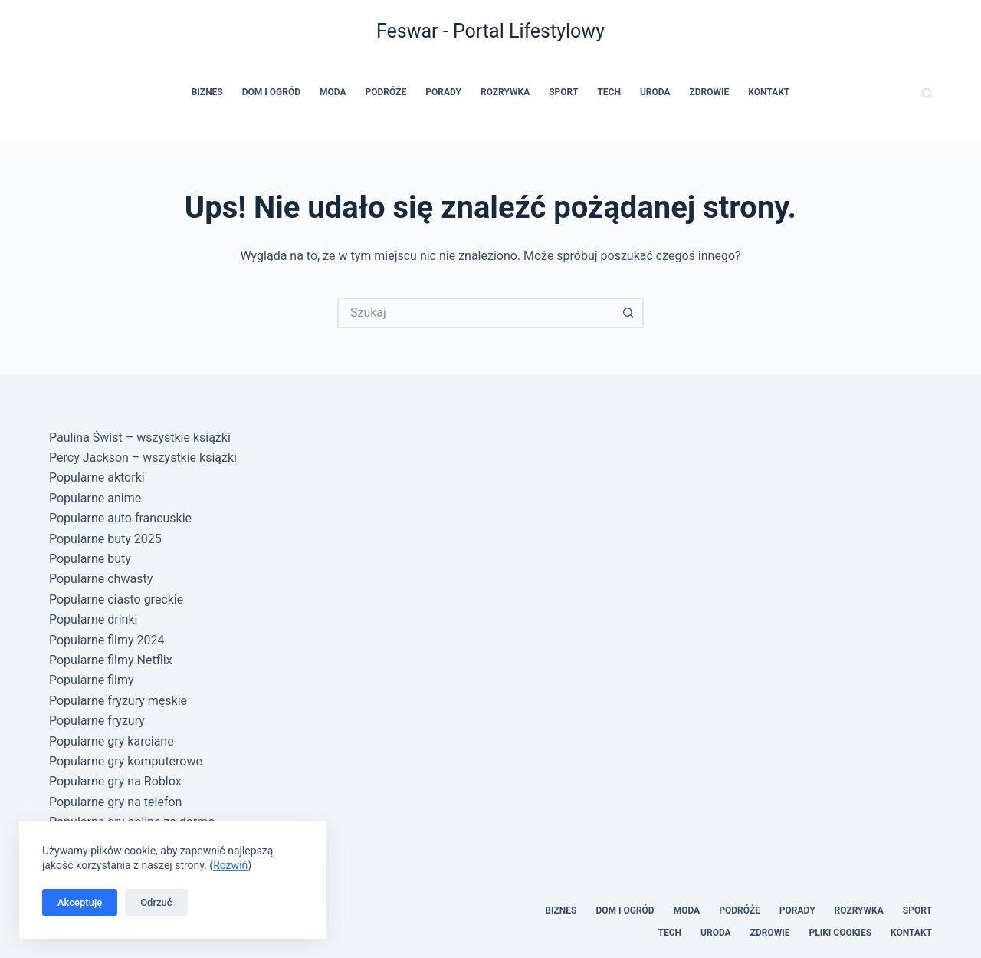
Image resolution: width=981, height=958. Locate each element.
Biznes (207, 92)
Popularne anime (95, 498)
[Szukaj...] (475, 313)
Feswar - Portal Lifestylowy (490, 31)
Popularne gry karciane (111, 741)
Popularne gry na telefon (115, 802)
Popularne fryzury (97, 720)
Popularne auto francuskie (120, 518)
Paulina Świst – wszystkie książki (140, 437)
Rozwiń (230, 865)
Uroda (655, 92)
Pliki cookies (840, 932)
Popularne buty (90, 558)
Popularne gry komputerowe (125, 761)
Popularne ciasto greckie (116, 599)
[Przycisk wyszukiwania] (628, 313)
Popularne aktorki (97, 477)
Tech (609, 92)
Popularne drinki (93, 619)
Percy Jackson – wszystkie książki (143, 457)
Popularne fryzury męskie (118, 700)
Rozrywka (505, 92)
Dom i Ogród (271, 92)
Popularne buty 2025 (105, 539)
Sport (563, 92)
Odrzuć (156, 902)
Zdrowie (710, 92)
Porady (443, 92)
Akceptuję (79, 902)
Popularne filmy (91, 680)
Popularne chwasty (101, 578)
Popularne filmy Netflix (110, 660)
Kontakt (768, 92)
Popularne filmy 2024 (107, 640)
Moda (333, 92)
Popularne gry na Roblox (115, 781)
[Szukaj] (927, 93)
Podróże (386, 92)
